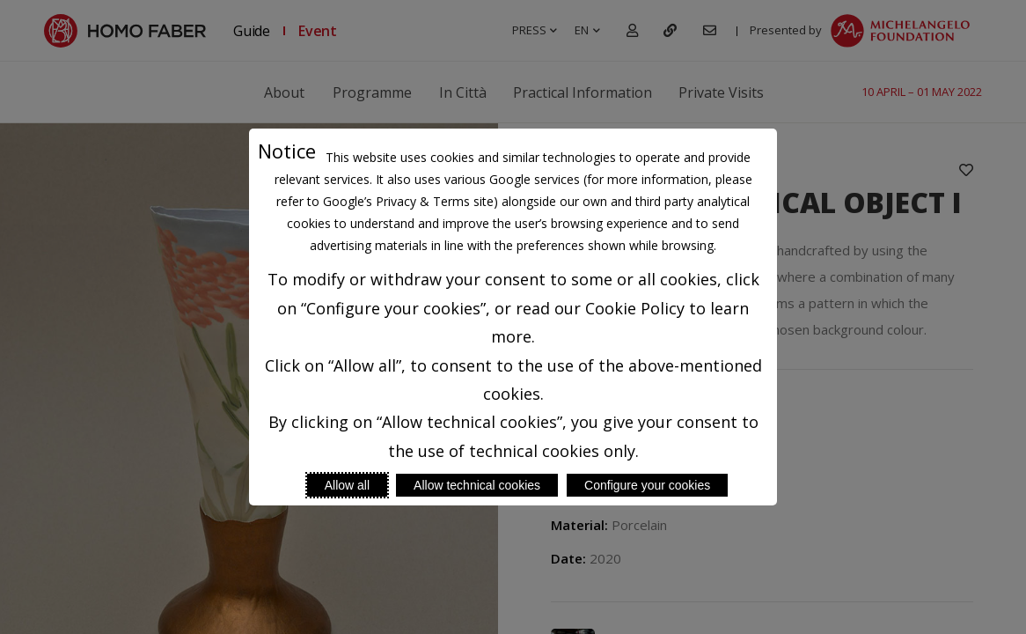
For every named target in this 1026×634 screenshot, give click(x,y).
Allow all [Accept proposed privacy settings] (347, 485)
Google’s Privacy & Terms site (408, 201)
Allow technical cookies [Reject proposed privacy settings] (477, 485)
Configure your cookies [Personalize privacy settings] (647, 485)
